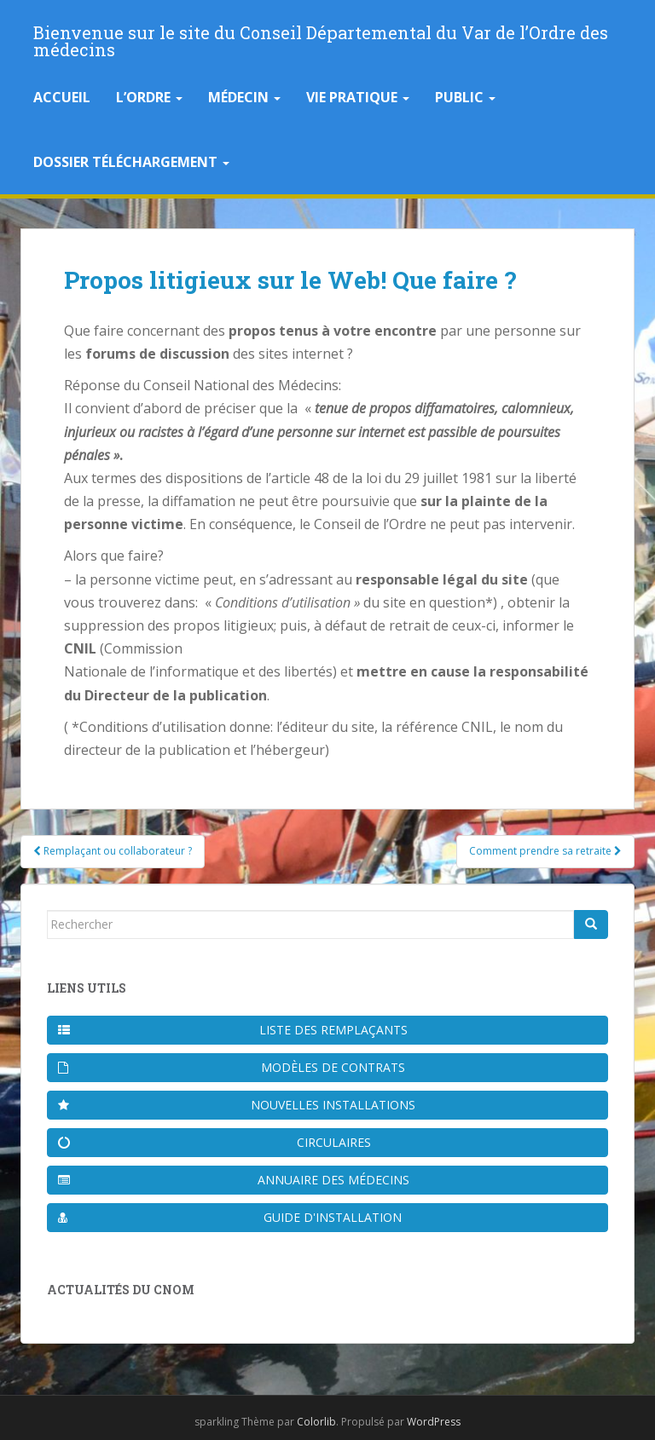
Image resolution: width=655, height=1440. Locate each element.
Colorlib (316, 1421)
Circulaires (214, 1142)
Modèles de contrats (231, 1067)
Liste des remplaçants (233, 1030)
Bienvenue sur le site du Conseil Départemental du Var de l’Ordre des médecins (320, 37)
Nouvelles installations (236, 1105)
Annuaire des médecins (233, 1180)
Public (465, 97)
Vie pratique (357, 97)
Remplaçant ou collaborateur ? (112, 851)
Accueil (61, 97)
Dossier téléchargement (131, 162)
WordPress (434, 1421)
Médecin (244, 97)
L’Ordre (149, 97)
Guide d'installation (230, 1217)
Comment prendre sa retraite (545, 851)
